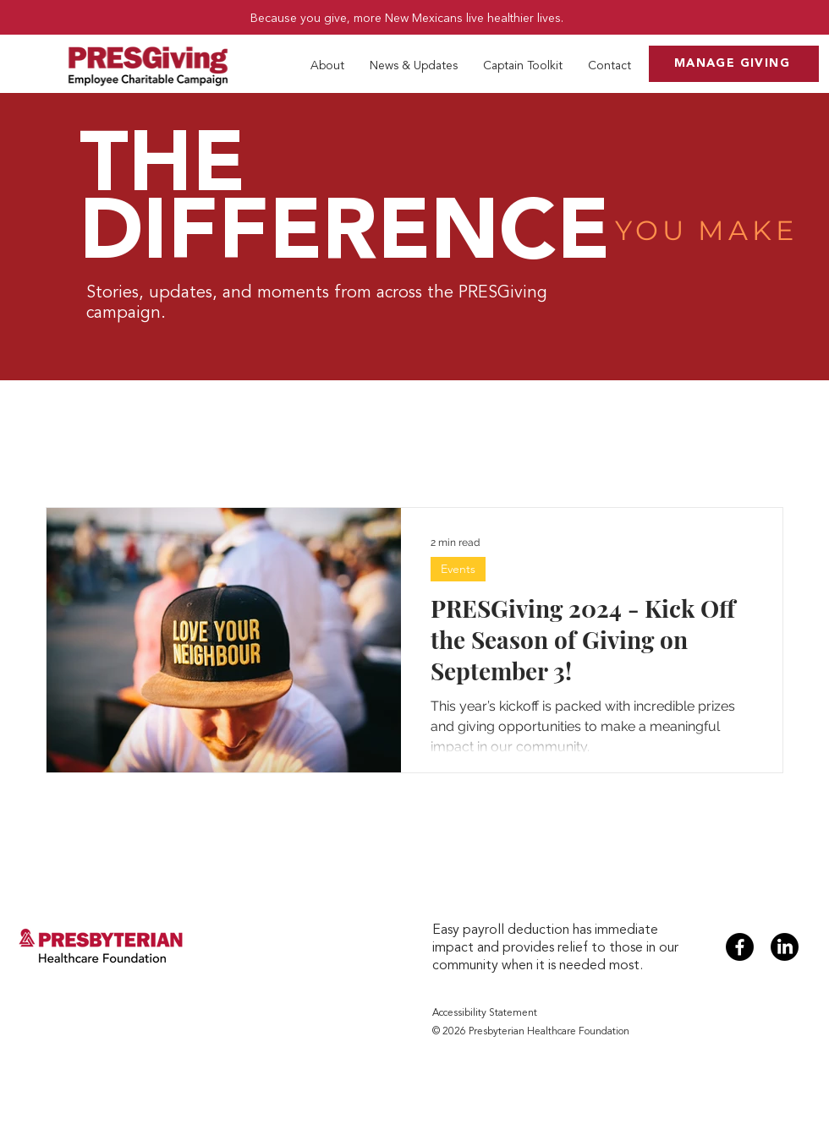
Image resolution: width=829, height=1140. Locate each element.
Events (458, 568)
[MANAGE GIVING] (734, 64)
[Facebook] (740, 947)
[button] (327, 65)
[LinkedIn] (785, 947)
